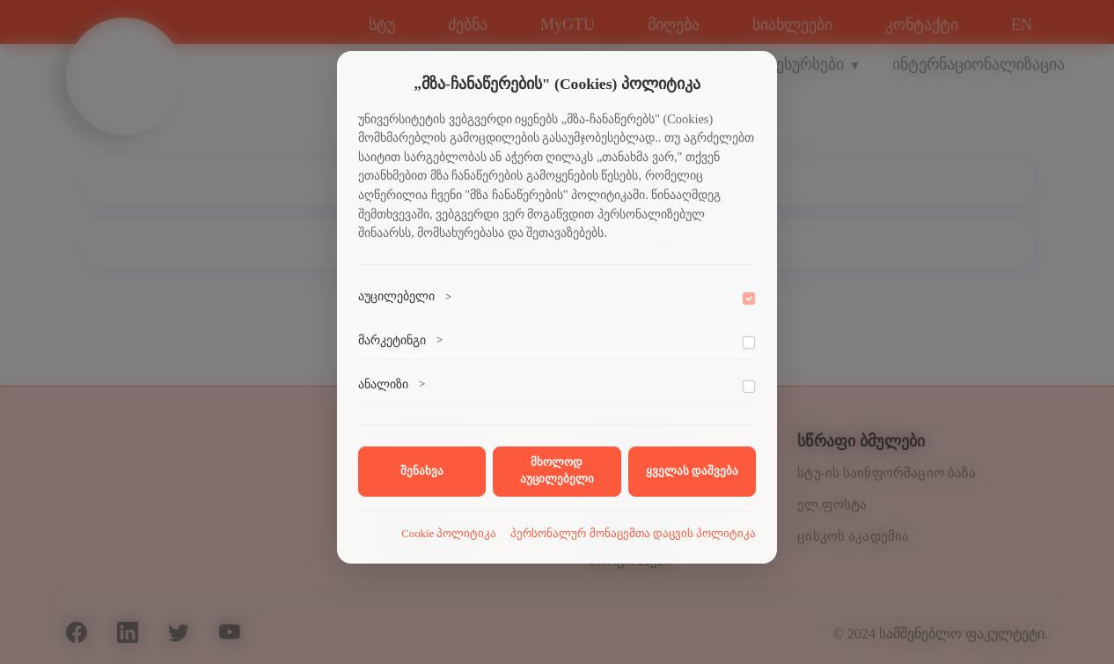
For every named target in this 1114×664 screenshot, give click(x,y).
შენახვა (421, 471)
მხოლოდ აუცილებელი (557, 470)
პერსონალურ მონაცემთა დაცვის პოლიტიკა (633, 534)
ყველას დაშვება (692, 471)
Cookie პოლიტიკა (448, 534)
